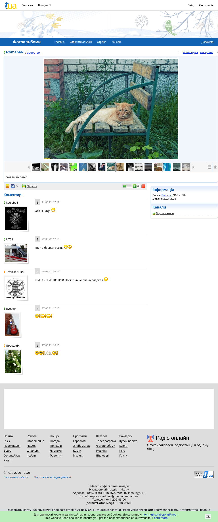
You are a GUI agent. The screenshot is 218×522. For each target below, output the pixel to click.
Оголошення (35, 441)
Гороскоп (79, 441)
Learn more (160, 518)
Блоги (123, 445)
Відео (7, 450)
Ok (208, 516)
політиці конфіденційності (160, 514)
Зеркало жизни (163, 213)
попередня (190, 52)
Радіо (7, 460)
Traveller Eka (14, 272)
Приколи (56, 445)
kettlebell (11, 202)
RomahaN (14, 52)
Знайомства (81, 445)
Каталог (101, 436)
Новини (101, 450)
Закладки (125, 436)
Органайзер (12, 455)
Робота (32, 436)
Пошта (8, 436)
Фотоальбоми (105, 445)
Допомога (207, 42)
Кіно (122, 450)
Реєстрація (206, 5)
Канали (116, 42)
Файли (31, 455)
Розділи (43, 5)
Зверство (33, 52)
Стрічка (101, 42)
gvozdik (10, 308)
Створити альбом (81, 42)
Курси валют (128, 441)
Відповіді (102, 455)
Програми (80, 436)
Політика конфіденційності (52, 477)
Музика (78, 455)
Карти (77, 450)
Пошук (54, 436)
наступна (206, 52)
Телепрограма (106, 441)
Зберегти (29, 186)
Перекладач (12, 445)
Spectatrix (11, 345)
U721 (8, 239)
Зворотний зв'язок (16, 477)
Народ (31, 445)
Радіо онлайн (172, 438)
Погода (55, 441)
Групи (123, 455)
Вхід (191, 5)
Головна (27, 5)
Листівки (56, 450)
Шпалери (33, 450)
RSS (7, 441)
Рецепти (55, 455)
